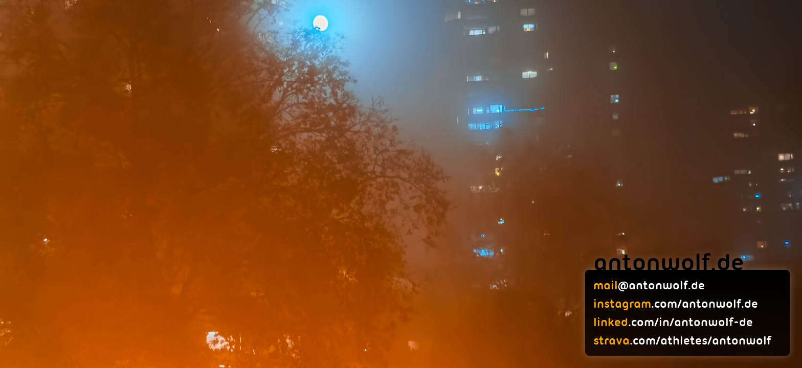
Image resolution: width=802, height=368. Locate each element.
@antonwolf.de (649, 285)
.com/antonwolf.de (675, 303)
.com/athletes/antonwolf (682, 340)
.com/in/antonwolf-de (673, 322)
